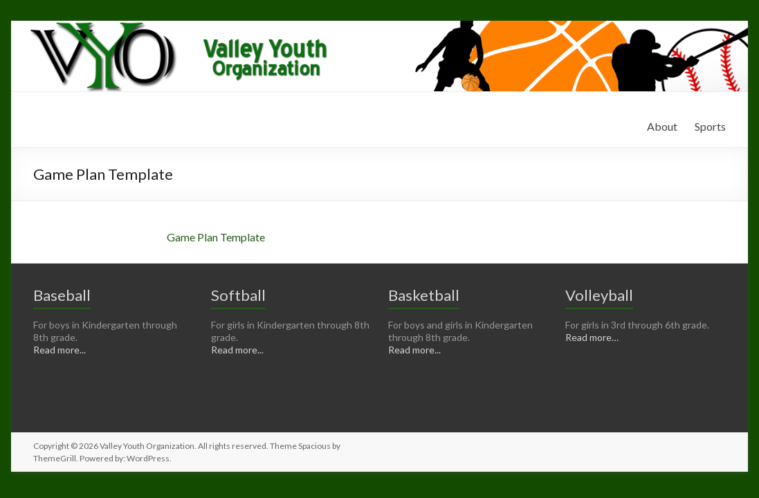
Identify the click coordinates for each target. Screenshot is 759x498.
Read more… (592, 337)
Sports (710, 126)
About (662, 126)
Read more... (59, 350)
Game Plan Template (216, 236)
